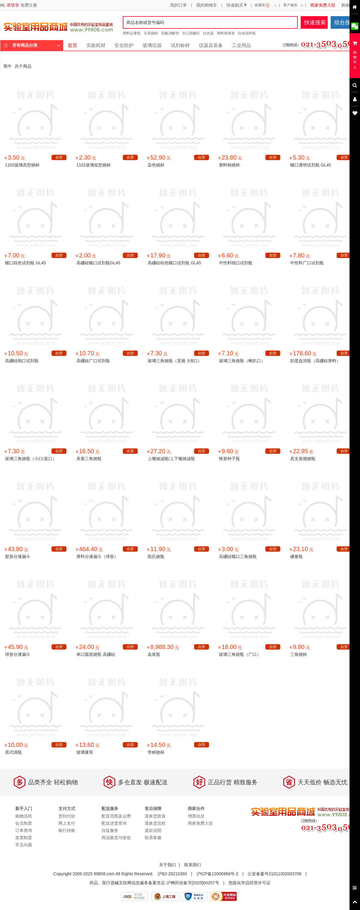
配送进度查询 (114, 823)
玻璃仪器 (152, 45)
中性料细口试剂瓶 (235, 262)
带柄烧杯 (156, 752)
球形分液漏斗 (17, 654)
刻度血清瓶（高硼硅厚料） (315, 360)
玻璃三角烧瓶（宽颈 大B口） (175, 360)
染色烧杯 (156, 165)
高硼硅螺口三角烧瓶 (238, 556)
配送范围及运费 (116, 816)
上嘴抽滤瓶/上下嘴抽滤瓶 (171, 458)
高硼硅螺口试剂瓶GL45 (98, 262)
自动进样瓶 (247, 33)
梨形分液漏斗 (17, 556)
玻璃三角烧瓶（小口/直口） (31, 458)
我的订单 (178, 5)
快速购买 (236, 5)
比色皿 (208, 33)
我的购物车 (206, 5)
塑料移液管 (226, 33)
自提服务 (110, 830)
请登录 (13, 5)
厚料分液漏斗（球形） (97, 556)
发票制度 (23, 837)
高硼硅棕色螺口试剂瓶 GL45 (174, 262)
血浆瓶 (154, 654)
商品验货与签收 (116, 837)
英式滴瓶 (13, 752)
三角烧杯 (298, 654)
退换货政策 (155, 816)
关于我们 (167, 864)
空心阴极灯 (191, 33)
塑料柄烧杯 (229, 165)
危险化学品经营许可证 (249, 882)
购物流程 (349, 5)
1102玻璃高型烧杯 (22, 165)
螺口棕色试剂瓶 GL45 (25, 262)
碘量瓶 (296, 556)
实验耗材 (95, 45)
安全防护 (124, 45)
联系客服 (153, 837)
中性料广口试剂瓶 (307, 262)
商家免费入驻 (322, 5)
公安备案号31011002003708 (274, 873)
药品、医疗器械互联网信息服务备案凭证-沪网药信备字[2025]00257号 (154, 882)
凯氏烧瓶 (156, 556)
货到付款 (66, 816)
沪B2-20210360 (172, 873)
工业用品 (241, 45)
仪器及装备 (211, 45)
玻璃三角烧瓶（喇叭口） (242, 360)
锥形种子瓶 (229, 458)
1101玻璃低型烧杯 (93, 165)
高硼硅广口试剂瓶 (93, 360)
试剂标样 (180, 45)
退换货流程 (155, 823)
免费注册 (28, 5)
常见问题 (23, 844)
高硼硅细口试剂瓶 (22, 360)
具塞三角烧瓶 (89, 458)
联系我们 (192, 864)
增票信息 (196, 816)
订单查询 (23, 830)
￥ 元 (14, 158)
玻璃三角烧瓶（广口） (240, 654)
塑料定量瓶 (132, 33)
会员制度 (23, 823)
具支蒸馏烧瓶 (302, 458)
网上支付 (66, 823)
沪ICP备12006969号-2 (217, 873)
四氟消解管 (170, 33)
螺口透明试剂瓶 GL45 (310, 165)
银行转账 (66, 830)
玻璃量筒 (84, 752)
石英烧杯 (151, 33)
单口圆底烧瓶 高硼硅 (95, 654)
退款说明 (153, 830)
